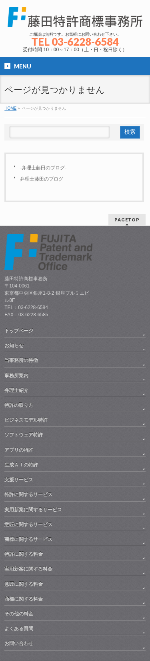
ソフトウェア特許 (23, 435)
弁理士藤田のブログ (41, 179)
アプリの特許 (18, 450)
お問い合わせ (18, 643)
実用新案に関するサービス (33, 509)
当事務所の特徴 (21, 360)
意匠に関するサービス (28, 524)
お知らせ (14, 345)
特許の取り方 (18, 405)
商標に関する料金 (23, 599)
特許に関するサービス (28, 494)
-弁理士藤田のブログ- (43, 168)
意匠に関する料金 (23, 584)
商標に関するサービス (28, 539)
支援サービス (18, 479)
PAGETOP (127, 219)
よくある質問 (18, 628)
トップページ (18, 331)
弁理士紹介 (16, 390)
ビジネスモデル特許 (26, 420)
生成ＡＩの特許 (21, 465)
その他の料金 (18, 614)
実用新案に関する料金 (28, 569)
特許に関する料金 (23, 554)
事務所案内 (16, 375)
